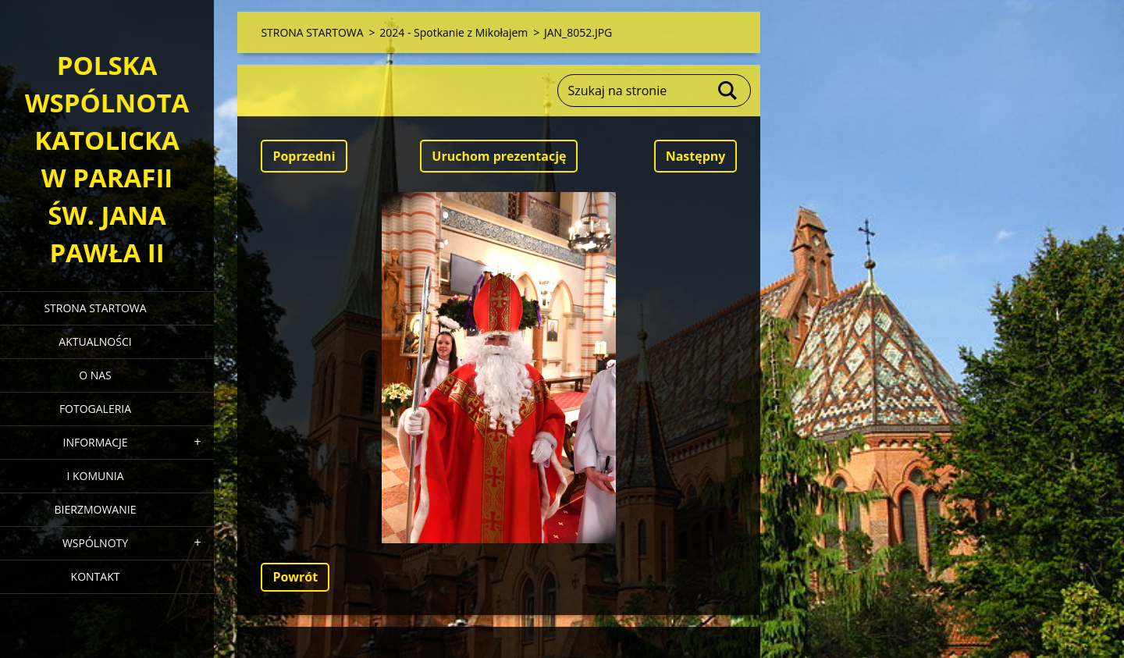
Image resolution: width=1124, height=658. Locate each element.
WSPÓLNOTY (95, 542)
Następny (696, 156)
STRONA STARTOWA (95, 308)
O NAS (95, 375)
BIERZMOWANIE (96, 509)
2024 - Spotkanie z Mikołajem (453, 32)
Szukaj (728, 90)
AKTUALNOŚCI (95, 341)
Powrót (295, 576)
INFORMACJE (94, 442)
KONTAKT (95, 576)
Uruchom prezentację (499, 156)
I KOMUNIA (94, 475)
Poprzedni (303, 156)
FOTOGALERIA (95, 408)
